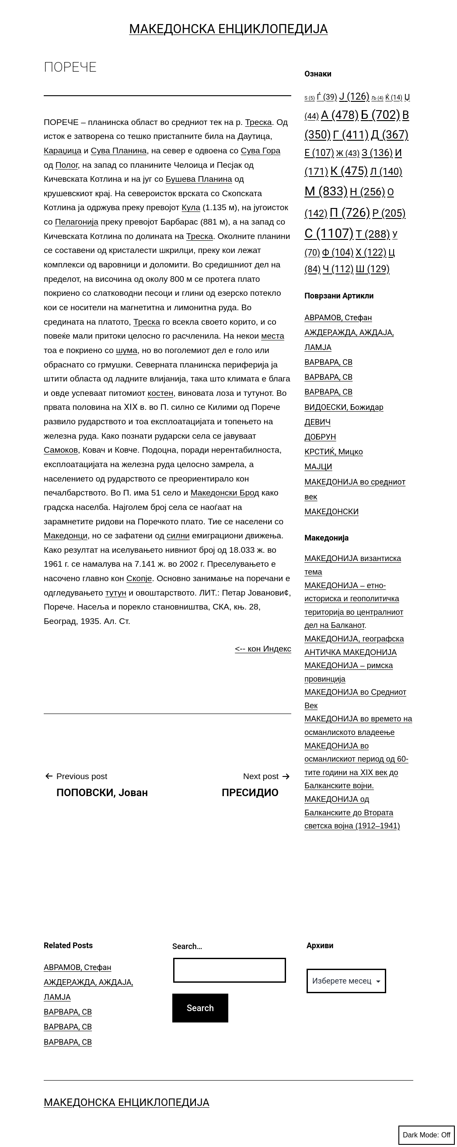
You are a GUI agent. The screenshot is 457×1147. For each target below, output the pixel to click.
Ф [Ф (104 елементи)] (338, 252)
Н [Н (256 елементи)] (367, 191)
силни (178, 535)
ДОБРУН (320, 436)
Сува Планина (119, 150)
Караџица (62, 150)
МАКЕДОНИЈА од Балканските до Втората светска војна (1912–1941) (352, 812)
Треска (258, 122)
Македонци (65, 535)
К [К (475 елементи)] (349, 170)
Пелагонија (76, 221)
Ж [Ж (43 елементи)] (348, 153)
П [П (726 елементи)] (350, 212)
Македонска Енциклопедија (228, 28)
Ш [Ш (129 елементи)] (373, 268)
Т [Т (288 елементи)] (373, 234)
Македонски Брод (225, 492)
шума (126, 350)
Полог (67, 165)
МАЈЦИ (318, 466)
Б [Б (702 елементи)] (381, 114)
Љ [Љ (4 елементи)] (377, 98)
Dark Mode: (426, 1135)
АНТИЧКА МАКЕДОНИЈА (350, 652)
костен (161, 393)
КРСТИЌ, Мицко (333, 451)
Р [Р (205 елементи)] (389, 213)
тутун (115, 592)
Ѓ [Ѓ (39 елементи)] (327, 96)
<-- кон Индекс (263, 648)
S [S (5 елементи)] (309, 98)
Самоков (61, 449)
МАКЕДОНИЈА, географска (354, 638)
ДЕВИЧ (317, 421)
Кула (191, 207)
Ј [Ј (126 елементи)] (354, 96)
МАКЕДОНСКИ (331, 511)
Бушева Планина (199, 179)
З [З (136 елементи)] (377, 152)
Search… (187, 946)
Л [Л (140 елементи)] (386, 171)
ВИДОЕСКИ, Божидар (344, 407)
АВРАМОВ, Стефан (338, 317)
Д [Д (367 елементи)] (389, 134)
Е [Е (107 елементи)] (319, 152)
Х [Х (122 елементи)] (371, 252)
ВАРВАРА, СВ (328, 362)
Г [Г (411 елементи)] (351, 134)
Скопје (139, 578)
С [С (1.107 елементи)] (329, 233)
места (272, 335)
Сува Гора (261, 150)
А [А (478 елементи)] (340, 114)
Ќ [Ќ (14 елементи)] (393, 97)
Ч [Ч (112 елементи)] (338, 268)
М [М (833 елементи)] (326, 191)
